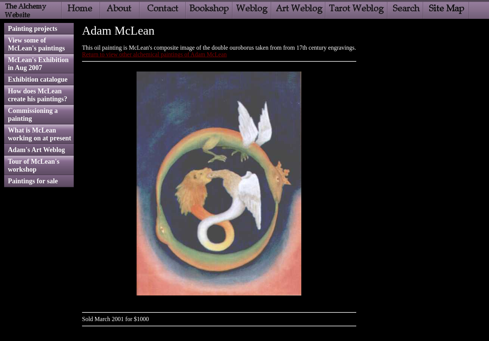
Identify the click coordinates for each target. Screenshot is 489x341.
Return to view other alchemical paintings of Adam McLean (154, 54)
